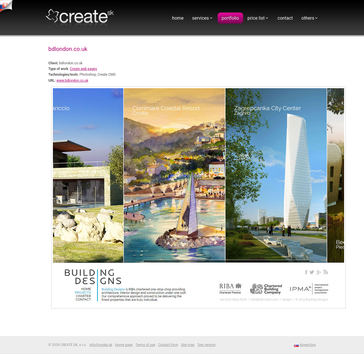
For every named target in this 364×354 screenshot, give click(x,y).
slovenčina (307, 345)
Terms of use (145, 345)
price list (255, 18)
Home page (124, 345)
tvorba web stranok (7, 7)
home (177, 18)
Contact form (168, 345)
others (307, 18)
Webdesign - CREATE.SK (81, 18)
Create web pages (83, 69)
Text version (206, 345)
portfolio (230, 18)
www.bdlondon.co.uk (72, 81)
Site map (188, 345)
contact (285, 18)
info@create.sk (100, 345)
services (200, 18)
